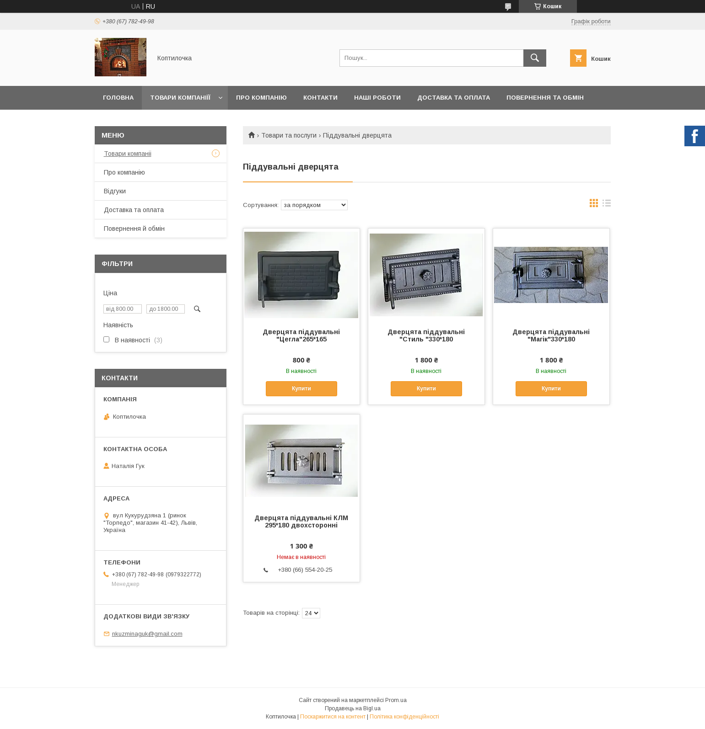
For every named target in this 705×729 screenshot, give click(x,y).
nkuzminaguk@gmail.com (147, 633)
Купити (301, 388)
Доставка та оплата (453, 97)
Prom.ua (396, 700)
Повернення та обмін (545, 97)
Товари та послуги (289, 135)
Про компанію (261, 97)
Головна (118, 97)
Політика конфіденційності (404, 716)
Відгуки (115, 191)
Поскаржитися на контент (333, 716)
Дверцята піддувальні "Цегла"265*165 (301, 335)
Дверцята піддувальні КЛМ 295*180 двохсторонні (301, 521)
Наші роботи (377, 97)
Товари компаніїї (180, 97)
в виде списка (607, 205)
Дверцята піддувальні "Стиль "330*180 (426, 335)
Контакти (320, 97)
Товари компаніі (127, 153)
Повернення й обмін (134, 228)
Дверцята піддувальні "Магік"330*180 (551, 335)
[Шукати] (534, 58)
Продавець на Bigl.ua (353, 708)
